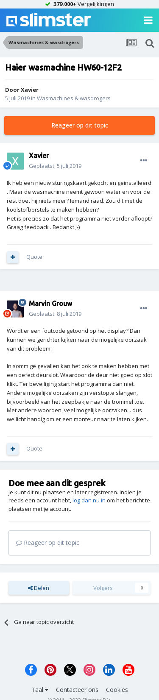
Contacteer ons (77, 690)
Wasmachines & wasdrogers (74, 98)
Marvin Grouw (50, 303)
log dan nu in (89, 500)
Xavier (30, 90)
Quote (34, 257)
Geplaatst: (55, 166)
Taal (39, 690)
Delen (38, 587)
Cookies (117, 690)
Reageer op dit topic (79, 125)
